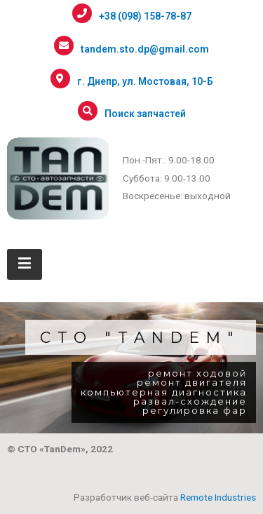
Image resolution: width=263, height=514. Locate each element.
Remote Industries (218, 497)
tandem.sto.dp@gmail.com (145, 49)
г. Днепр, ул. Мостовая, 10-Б (145, 81)
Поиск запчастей (145, 113)
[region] (131, 368)
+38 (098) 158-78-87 (145, 16)
